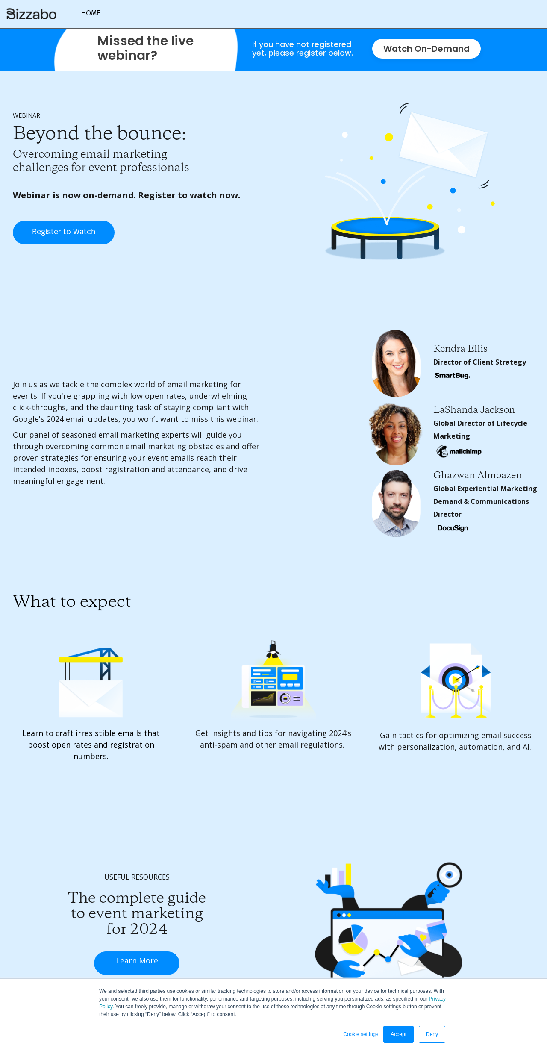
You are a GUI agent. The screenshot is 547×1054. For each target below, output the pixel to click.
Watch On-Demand (426, 49)
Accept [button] (398, 1034)
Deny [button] (432, 1034)
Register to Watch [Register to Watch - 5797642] (63, 232)
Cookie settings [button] (360, 1034)
